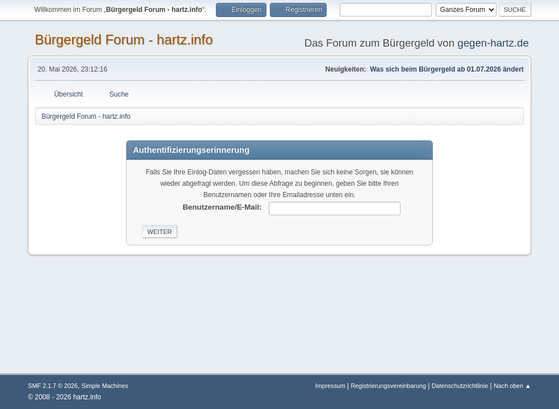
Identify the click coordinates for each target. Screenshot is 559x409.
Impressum (331, 385)
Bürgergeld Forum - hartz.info (123, 39)
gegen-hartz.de (493, 43)
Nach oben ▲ (512, 385)
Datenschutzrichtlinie (460, 385)
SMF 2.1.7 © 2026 (53, 385)
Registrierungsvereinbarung (388, 385)
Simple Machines (105, 385)
